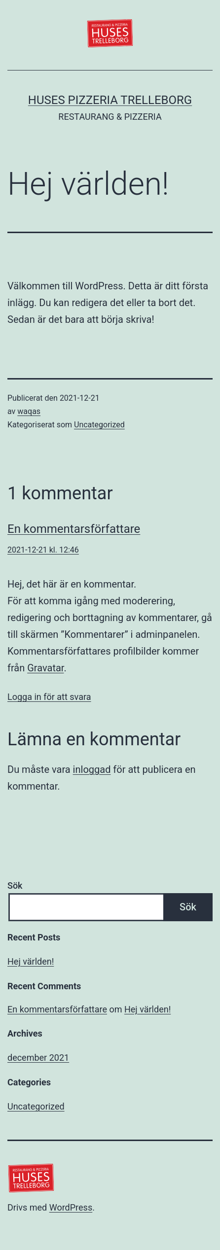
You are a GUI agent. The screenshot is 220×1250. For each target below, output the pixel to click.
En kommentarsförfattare (73, 529)
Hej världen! (30, 961)
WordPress (70, 1207)
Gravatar (45, 668)
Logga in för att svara (49, 697)
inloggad (92, 769)
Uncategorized (99, 424)
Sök (15, 885)
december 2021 (38, 1057)
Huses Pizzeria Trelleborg (110, 100)
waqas (28, 411)
